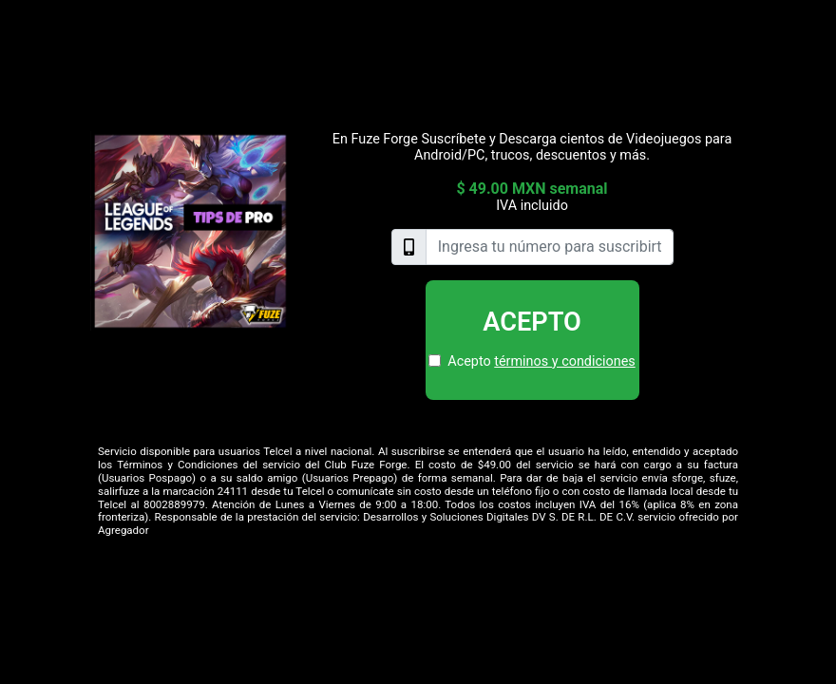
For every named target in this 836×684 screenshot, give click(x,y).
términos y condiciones (564, 361)
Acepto (532, 322)
